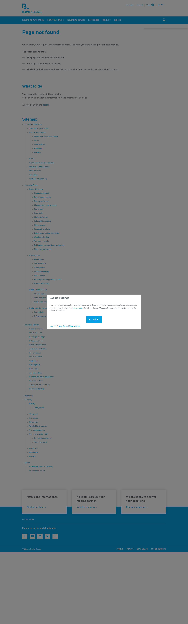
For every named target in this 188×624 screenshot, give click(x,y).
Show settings (74, 326)
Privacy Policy (62, 326)
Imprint (52, 326)
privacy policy (78, 308)
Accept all (94, 319)
